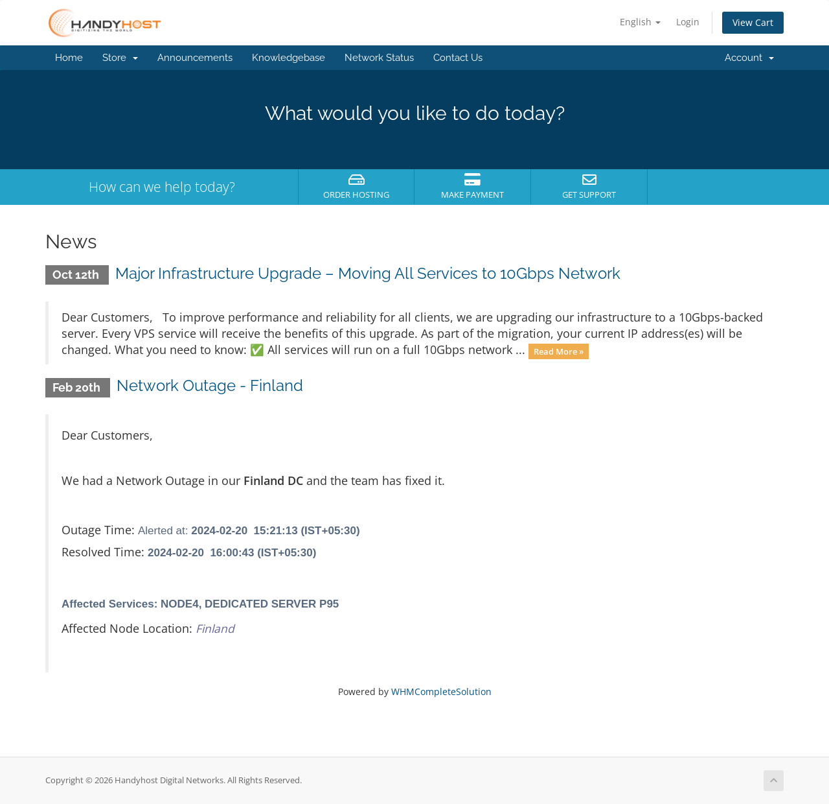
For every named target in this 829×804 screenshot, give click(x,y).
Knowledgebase (288, 58)
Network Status (379, 58)
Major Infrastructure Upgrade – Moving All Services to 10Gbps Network (367, 273)
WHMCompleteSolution (441, 691)
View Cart (752, 22)
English (640, 22)
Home (69, 58)
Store (120, 58)
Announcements (195, 58)
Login (687, 22)
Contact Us (458, 58)
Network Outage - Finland (210, 385)
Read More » (559, 351)
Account (749, 58)
